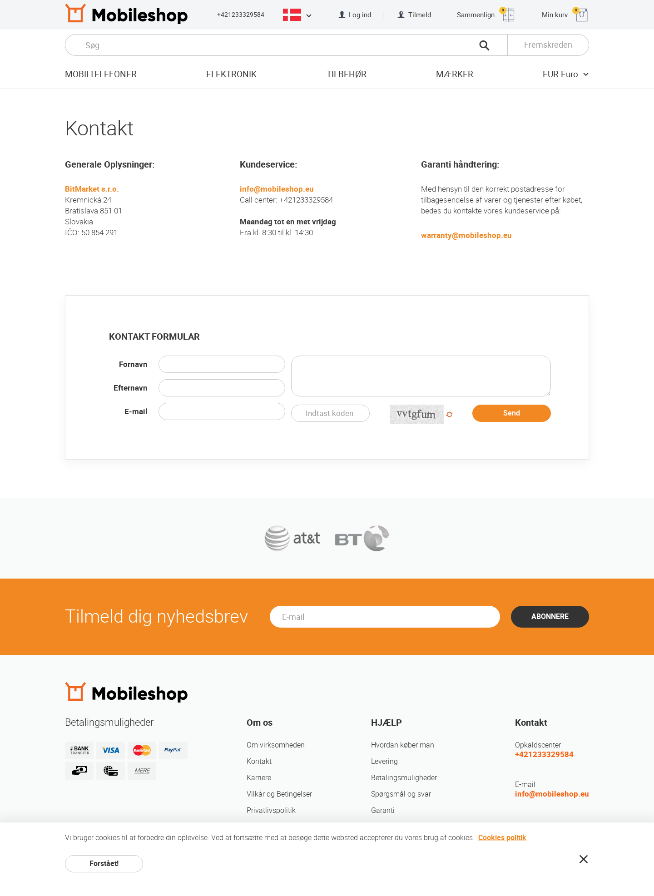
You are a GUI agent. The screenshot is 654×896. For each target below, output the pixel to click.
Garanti (383, 810)
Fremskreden (548, 45)
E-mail (136, 411)
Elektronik (231, 74)
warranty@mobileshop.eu (466, 235)
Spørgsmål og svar (401, 794)
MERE (141, 770)
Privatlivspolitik (271, 810)
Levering (384, 761)
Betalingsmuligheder (404, 777)
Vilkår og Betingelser (279, 794)
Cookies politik (502, 837)
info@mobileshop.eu (277, 188)
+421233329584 (240, 14)
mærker (454, 74)
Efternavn (131, 387)
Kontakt (259, 761)
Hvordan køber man (402, 745)
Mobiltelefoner (101, 74)
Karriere (259, 777)
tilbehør (347, 74)
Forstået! (104, 863)
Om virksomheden (276, 745)
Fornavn (133, 364)
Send (511, 413)
